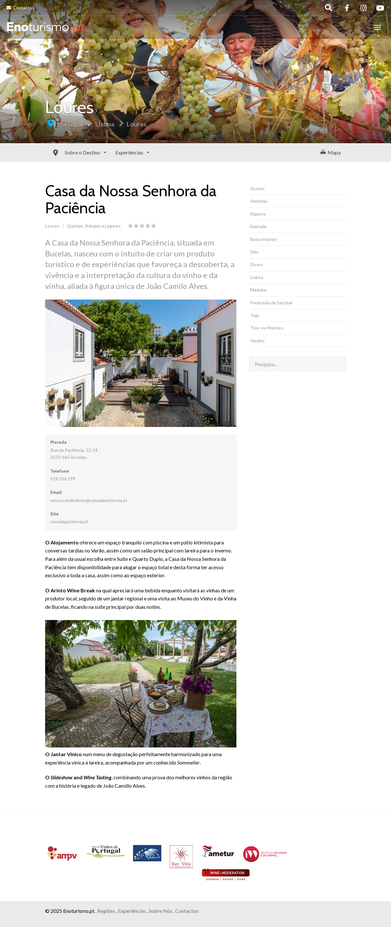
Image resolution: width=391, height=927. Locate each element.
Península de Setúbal (271, 302)
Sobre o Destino (68, 152)
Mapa (330, 152)
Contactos (20, 7)
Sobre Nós (160, 911)
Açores (257, 188)
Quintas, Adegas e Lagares (94, 225)
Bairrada (258, 226)
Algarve (258, 214)
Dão (254, 252)
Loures (137, 124)
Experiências (115, 152)
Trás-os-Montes (266, 327)
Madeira (258, 289)
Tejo (254, 315)
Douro (256, 264)
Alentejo (259, 201)
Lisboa (104, 124)
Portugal (70, 124)
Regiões (106, 911)
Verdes (257, 340)
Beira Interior (263, 239)
